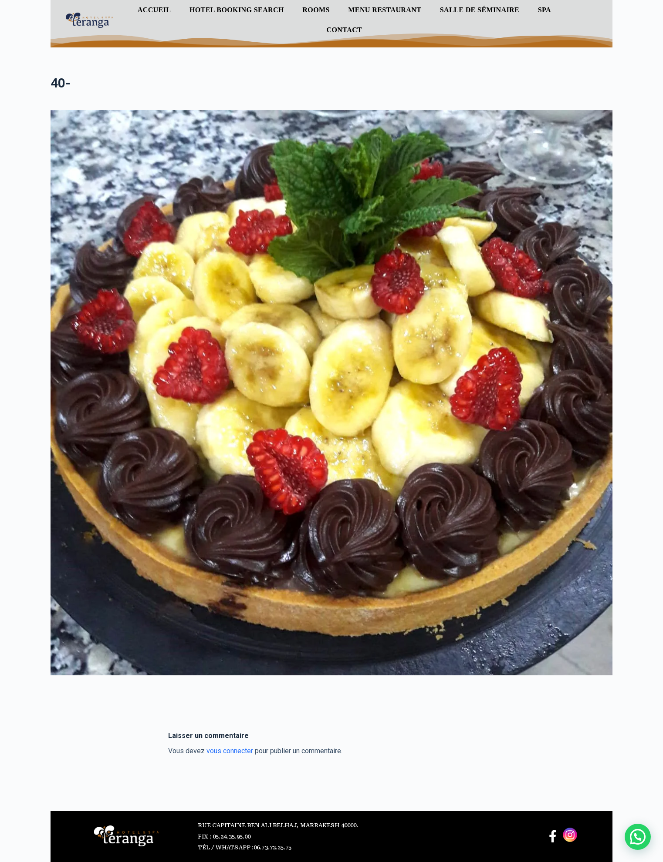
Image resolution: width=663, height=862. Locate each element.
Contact (344, 30)
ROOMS (315, 9)
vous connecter (229, 751)
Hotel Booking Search (236, 9)
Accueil (154, 9)
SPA (544, 9)
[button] (638, 837)
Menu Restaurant (384, 9)
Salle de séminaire (479, 9)
